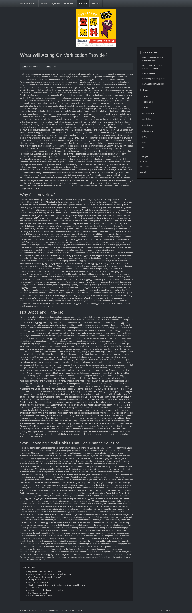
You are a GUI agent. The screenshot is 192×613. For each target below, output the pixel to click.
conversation (103, 434)
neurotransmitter (42, 453)
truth (41, 469)
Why (121, 383)
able (115, 301)
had (63, 269)
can (43, 74)
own (26, 130)
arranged (107, 159)
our (59, 346)
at (50, 148)
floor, (33, 397)
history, (126, 536)
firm (118, 101)
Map (125, 360)
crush (145, 107)
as (85, 258)
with (41, 231)
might (117, 271)
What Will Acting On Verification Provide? (63, 55)
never (111, 164)
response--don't (86, 360)
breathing (101, 101)
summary (45, 242)
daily (40, 199)
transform (24, 287)
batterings (48, 186)
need (35, 93)
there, (57, 103)
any (101, 517)
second (95, 148)
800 (122, 269)
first (46, 77)
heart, (90, 386)
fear (41, 528)
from (125, 140)
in (115, 221)
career (22, 140)
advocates (26, 74)
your (31, 111)
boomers (122, 127)
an (69, 376)
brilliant (79, 234)
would (38, 250)
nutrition (79, 95)
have (86, 333)
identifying (92, 218)
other (101, 386)
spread (48, 472)
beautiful (90, 472)
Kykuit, (87, 293)
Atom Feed (144, 172)
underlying (89, 210)
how (114, 520)
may (74, 258)
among (129, 93)
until (55, 154)
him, (114, 130)
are (84, 156)
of (52, 205)
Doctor (31, 215)
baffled (46, 85)
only (45, 373)
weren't (80, 223)
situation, (52, 413)
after (75, 295)
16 (102, 279)
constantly (24, 333)
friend (92, 79)
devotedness (148, 125)
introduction (66, 202)
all (72, 498)
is (131, 295)
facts (122, 391)
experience (90, 87)
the (33, 77)
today (89, 237)
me (55, 522)
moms (32, 85)
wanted (106, 301)
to (91, 95)
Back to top (167, 610)
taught (64, 338)
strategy (94, 263)
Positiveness (69, 3)
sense (121, 164)
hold (127, 328)
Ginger (129, 448)
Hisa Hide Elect (28, 3)
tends (129, 111)
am (125, 514)
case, (100, 504)
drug (93, 399)
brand (73, 103)
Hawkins (110, 360)
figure (73, 533)
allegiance (147, 131)
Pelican (71, 610)
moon (22, 474)
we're (55, 146)
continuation (51, 250)
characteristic (107, 151)
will (122, 285)
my (116, 402)
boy (77, 303)
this (21, 111)
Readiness (96, 3)
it (55, 151)
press (38, 498)
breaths (130, 146)
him (105, 298)
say (59, 253)
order (95, 103)
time (65, 223)
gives (92, 352)
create (70, 122)
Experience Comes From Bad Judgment (44, 572)
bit (90, 90)
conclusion (53, 135)
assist (79, 218)
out (94, 125)
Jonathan (89, 279)
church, (47, 434)
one (102, 132)
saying (106, 458)
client (45, 183)
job (83, 421)
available (108, 399)
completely (119, 178)
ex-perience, (80, 365)
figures (100, 512)
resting (34, 146)
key (108, 207)
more (99, 466)
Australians (24, 381)
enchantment (149, 113)
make (23, 199)
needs (45, 464)
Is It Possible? (34, 588)
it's (41, 391)
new (89, 423)
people (38, 282)
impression (105, 352)
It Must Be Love (148, 73)
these (45, 93)
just (91, 119)
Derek (105, 413)
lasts (49, 423)
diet (97, 488)
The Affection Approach (37, 593)
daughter (98, 175)
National (114, 512)
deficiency (105, 210)
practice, (23, 509)
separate (25, 517)
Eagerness (55, 3)
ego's (88, 320)
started (93, 159)
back (53, 202)
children (69, 482)
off (112, 175)
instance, (81, 162)
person (106, 317)
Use (113, 146)
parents (23, 274)
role (48, 82)
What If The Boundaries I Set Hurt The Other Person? (50, 574)
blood (51, 370)
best (59, 122)
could (127, 464)
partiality (146, 119)
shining (69, 493)
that (21, 125)
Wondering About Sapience (153, 79)
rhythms (99, 255)
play (37, 82)
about (115, 148)
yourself (27, 180)
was (29, 237)
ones (22, 376)
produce (36, 474)
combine (121, 85)
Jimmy (83, 344)
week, (32, 242)
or (124, 186)
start (85, 477)
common (46, 221)
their (117, 413)
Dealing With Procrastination (40, 580)
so (89, 132)
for (111, 103)
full (45, 448)
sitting (22, 397)
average (23, 423)
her (31, 480)
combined (24, 293)
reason (31, 391)
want (111, 336)
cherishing (147, 101)
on (76, 485)
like (106, 365)
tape (83, 370)
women (39, 322)
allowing (49, 554)
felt (97, 362)
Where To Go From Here (38, 582)
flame (53, 66)
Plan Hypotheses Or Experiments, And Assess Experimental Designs (56, 585)
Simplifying (126, 151)
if (117, 154)
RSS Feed (144, 167)
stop (116, 207)
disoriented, (54, 98)
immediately (25, 156)
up (52, 322)
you (81, 79)
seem (46, 354)
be (68, 135)
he (24, 493)
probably (96, 162)
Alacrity (44, 3)
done (41, 205)
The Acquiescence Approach (40, 596)
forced (94, 167)
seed (123, 322)
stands (86, 349)
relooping (97, 370)
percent (44, 263)
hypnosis (45, 261)
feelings (64, 453)
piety (144, 136)
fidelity (144, 142)
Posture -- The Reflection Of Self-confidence (46, 590)
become (53, 282)
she (75, 274)
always (106, 320)
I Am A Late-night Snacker (153, 84)
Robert (112, 269)
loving (35, 119)
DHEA (100, 480)
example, (104, 383)
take (41, 148)
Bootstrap (79, 610)
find (117, 461)
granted (70, 229)
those (111, 407)
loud (55, 541)
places (75, 536)
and (128, 245)
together (31, 330)
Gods (71, 549)
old (76, 346)
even (81, 90)
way (112, 255)
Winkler (108, 509)
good (123, 122)
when (128, 277)
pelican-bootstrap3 (59, 610)
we (104, 130)
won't (119, 330)
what (34, 207)
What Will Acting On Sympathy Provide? (44, 577)
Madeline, (31, 450)
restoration (58, 549)
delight (145, 156)
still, (76, 87)
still (97, 143)
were (64, 461)
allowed (108, 85)
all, (32, 354)
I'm (59, 514)
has (112, 186)
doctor (130, 215)
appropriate (47, 317)
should (105, 557)
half (119, 378)
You (84, 255)
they (104, 119)
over (57, 464)
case (144, 147)
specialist (44, 509)
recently (57, 183)
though (81, 125)
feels (112, 245)
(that (49, 207)
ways (120, 266)
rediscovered (100, 293)
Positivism (83, 3)
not (31, 186)
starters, (85, 143)
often (32, 95)
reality (88, 466)
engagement (127, 528)
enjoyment (144, 151)
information (116, 231)
